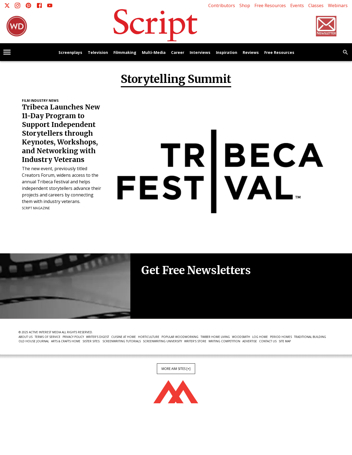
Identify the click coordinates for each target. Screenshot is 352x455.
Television (98, 53)
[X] (7, 5)
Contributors (221, 5)
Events (297, 5)
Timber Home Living (215, 337)
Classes (316, 5)
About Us (26, 337)
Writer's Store (195, 341)
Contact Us (268, 341)
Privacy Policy (73, 337)
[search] (345, 52)
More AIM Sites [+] (176, 368)
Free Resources (270, 5)
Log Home (260, 337)
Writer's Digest (97, 337)
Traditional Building (310, 337)
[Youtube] (49, 5)
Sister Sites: (91, 341)
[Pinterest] (28, 5)
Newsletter (161, 302)
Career (177, 53)
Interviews (200, 53)
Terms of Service (47, 337)
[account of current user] (7, 52)
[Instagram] (17, 5)
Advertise (249, 341)
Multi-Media (154, 53)
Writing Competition (224, 341)
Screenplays (70, 53)
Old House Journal (34, 341)
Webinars (338, 5)
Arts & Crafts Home (65, 341)
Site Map (285, 341)
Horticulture (148, 337)
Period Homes (281, 337)
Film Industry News (40, 100)
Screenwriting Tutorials (121, 341)
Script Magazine (36, 208)
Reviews (250, 53)
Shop (244, 5)
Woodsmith (241, 337)
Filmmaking (125, 53)
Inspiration (226, 53)
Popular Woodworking (180, 337)
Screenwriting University (162, 341)
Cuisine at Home (123, 337)
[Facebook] (39, 5)
